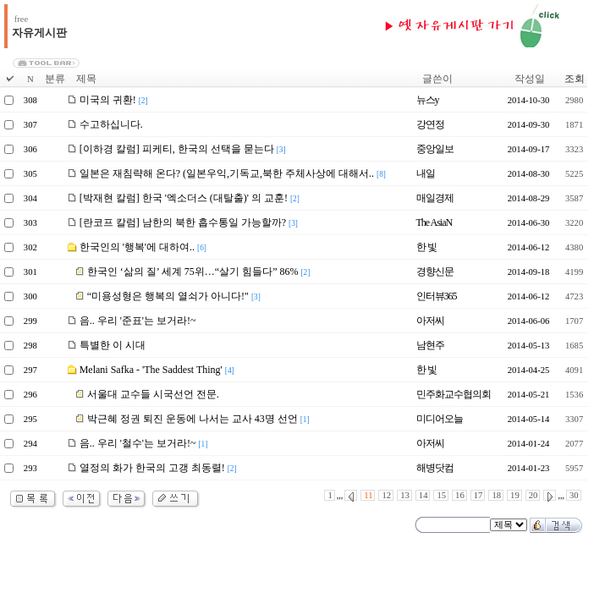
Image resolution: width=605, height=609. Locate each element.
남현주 (430, 345)
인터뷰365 (436, 296)
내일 (425, 173)
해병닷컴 (435, 468)
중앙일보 (435, 149)
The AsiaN (434, 222)
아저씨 (430, 320)
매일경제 (435, 198)
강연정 (430, 124)
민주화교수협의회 (453, 394)
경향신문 (435, 271)
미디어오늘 (439, 419)
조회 (574, 79)
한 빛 (426, 247)
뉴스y (427, 100)
